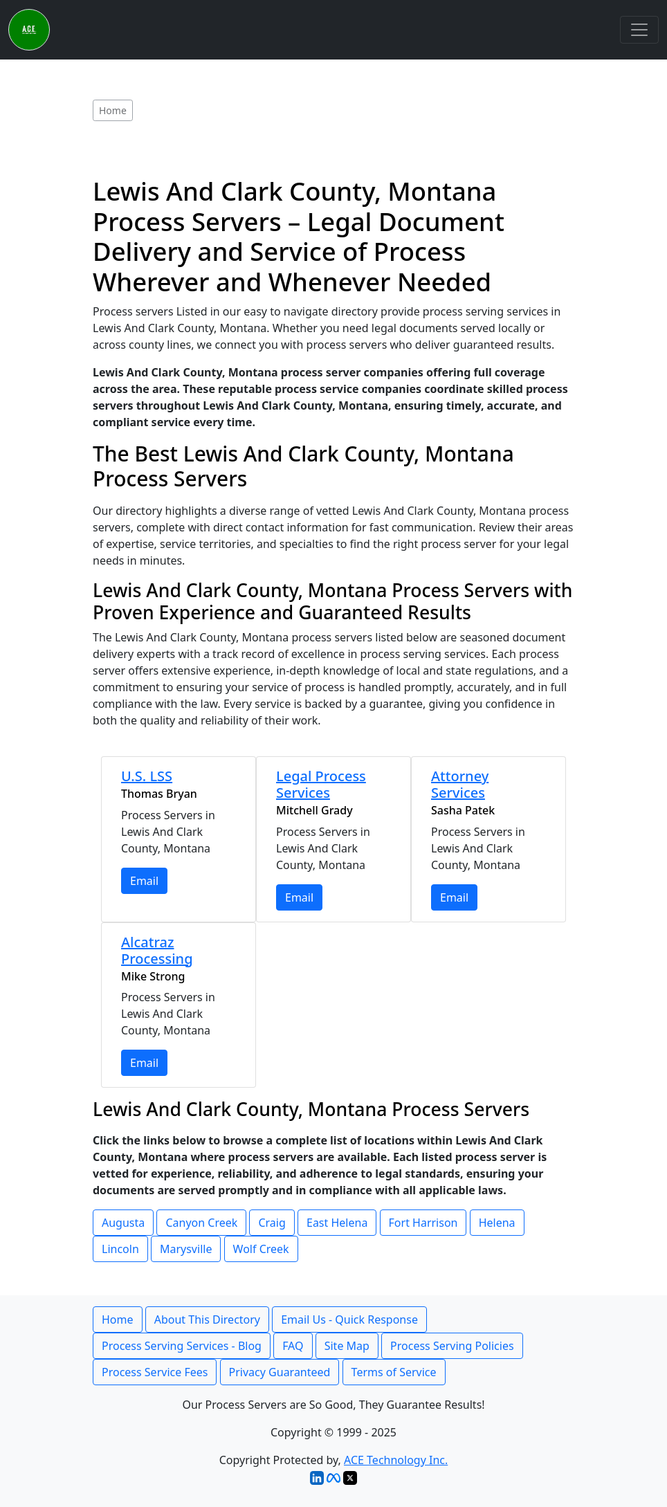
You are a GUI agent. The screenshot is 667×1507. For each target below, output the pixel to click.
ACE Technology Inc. (396, 1460)
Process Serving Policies (452, 1345)
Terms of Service (394, 1372)
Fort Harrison (423, 1222)
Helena (497, 1222)
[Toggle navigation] (639, 30)
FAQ (292, 1345)
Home (118, 1319)
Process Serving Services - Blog (182, 1345)
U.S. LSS (146, 776)
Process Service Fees (155, 1372)
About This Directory (207, 1319)
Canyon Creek (201, 1222)
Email (144, 880)
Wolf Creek (261, 1249)
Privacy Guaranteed (280, 1372)
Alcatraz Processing (157, 950)
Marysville (186, 1249)
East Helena (337, 1222)
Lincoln (120, 1249)
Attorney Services (459, 784)
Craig (271, 1222)
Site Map (347, 1345)
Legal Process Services (321, 784)
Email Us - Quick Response (349, 1319)
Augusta (123, 1222)
